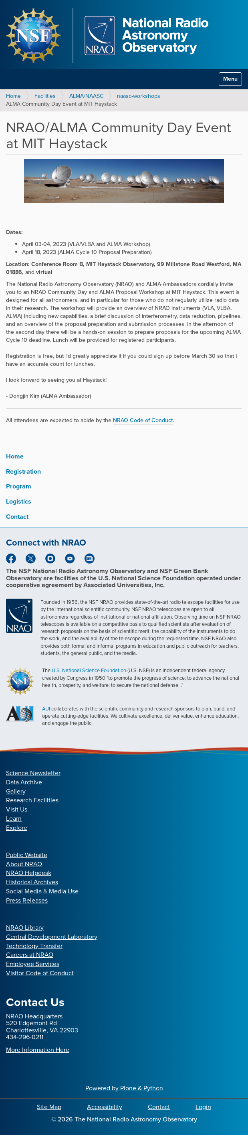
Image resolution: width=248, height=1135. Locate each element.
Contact (17, 516)
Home (13, 96)
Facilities (45, 96)
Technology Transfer (34, 945)
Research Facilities (32, 800)
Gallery (16, 791)
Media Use (64, 891)
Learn (14, 818)
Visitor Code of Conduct (40, 973)
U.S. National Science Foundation (89, 670)
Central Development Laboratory (51, 936)
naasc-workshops (138, 96)
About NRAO (24, 864)
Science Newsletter (33, 773)
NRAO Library (25, 927)
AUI (46, 708)
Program (18, 486)
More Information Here (37, 1049)
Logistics (18, 501)
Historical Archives (32, 882)
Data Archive (24, 782)
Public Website (26, 854)
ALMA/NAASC (86, 96)
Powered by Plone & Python (124, 1088)
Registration (23, 471)
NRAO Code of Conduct (143, 420)
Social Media (24, 891)
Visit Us (16, 809)
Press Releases (27, 900)
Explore (16, 827)
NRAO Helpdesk (28, 872)
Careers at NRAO (29, 954)
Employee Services (32, 963)
